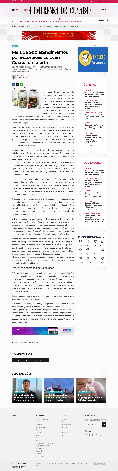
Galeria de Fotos (66, 422)
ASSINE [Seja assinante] (24, 10)
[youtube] (104, 1)
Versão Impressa (66, 424)
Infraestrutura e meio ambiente (46, 443)
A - (94, 1)
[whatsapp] (21, 84)
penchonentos (33, 342)
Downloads (64, 432)
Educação (39, 424)
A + (92, 1)
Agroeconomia (41, 427)
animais (23, 342)
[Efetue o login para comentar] (30, 360)
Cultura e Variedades (43, 446)
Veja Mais (64, 21)
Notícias (19, 21)
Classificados (30, 21)
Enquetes (64, 430)
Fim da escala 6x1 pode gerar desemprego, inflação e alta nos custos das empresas (94, 219)
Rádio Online (76, 21)
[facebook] (99, 1)
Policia (38, 440)
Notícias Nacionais (42, 419)
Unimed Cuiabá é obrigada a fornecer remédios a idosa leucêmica (93, 105)
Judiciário (39, 454)
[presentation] (102, 373)
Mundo (38, 432)
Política (38, 422)
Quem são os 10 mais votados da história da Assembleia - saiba (94, 127)
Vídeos (55, 21)
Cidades (38, 438)
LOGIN (93, 10)
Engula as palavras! (40, 26)
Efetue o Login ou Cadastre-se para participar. (30, 360)
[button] (13, 10)
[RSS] (100, 435)
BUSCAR (102, 10)
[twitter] (102, 1)
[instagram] (96, 1)
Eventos (63, 419)
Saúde (15, 46)
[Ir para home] (13, 21)
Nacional (39, 451)
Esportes (39, 448)
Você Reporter (40, 456)
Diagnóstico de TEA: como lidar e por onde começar (94, 117)
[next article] (102, 26)
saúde (16, 342)
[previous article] (106, 26)
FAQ (62, 435)
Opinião (38, 430)
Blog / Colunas (44, 21)
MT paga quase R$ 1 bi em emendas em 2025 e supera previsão (94, 94)
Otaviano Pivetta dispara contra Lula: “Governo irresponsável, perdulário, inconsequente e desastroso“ (93, 141)
